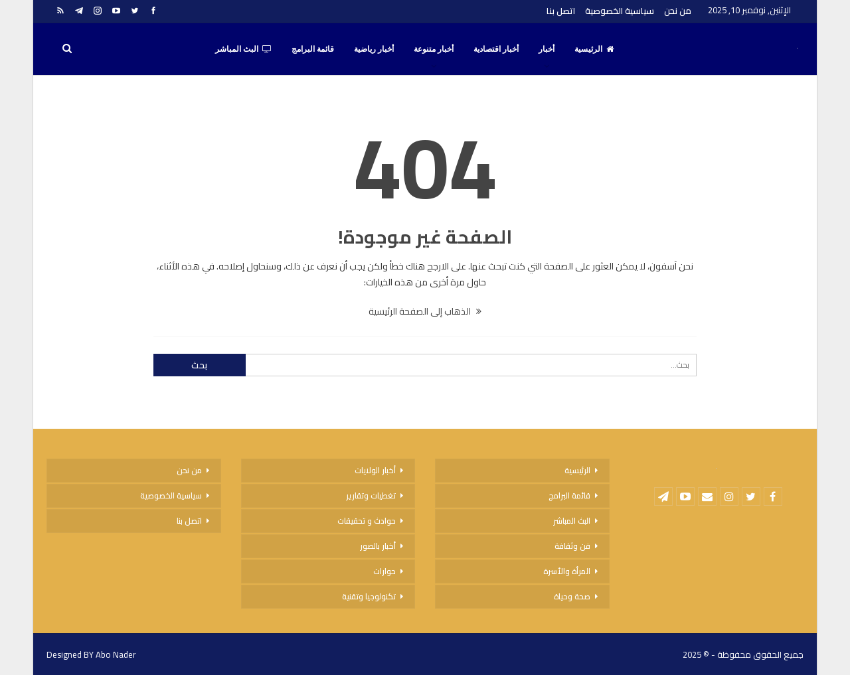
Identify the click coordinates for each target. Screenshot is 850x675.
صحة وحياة (572, 596)
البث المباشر (243, 49)
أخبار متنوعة (434, 49)
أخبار (546, 49)
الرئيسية (594, 49)
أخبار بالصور (378, 546)
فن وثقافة (572, 546)
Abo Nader (116, 654)
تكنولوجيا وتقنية (369, 596)
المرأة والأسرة (566, 571)
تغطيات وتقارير (371, 495)
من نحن (677, 11)
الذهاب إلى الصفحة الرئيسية (425, 311)
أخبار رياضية (374, 49)
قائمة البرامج (313, 49)
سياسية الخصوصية (619, 11)
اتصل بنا (561, 11)
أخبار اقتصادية (496, 49)
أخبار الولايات (375, 470)
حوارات (384, 571)
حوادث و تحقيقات (366, 520)
